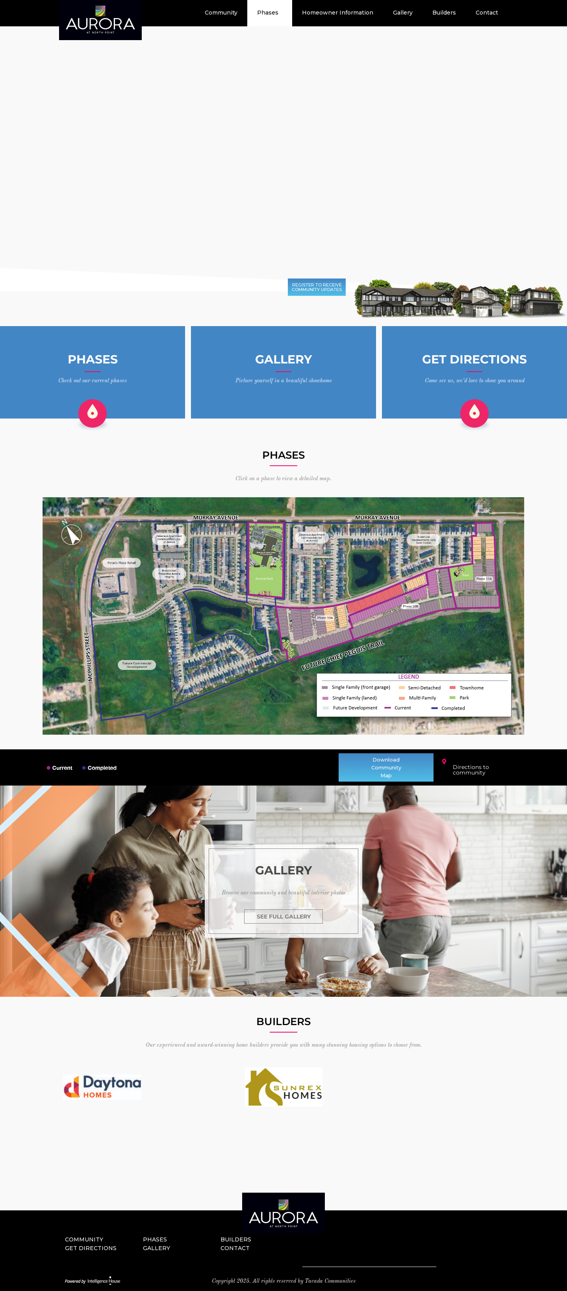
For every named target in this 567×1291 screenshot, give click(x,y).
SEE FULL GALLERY (284, 916)
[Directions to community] (444, 761)
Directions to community (471, 770)
